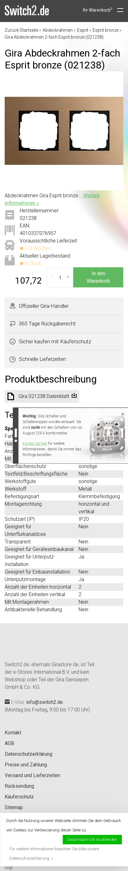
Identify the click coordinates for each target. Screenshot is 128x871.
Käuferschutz (19, 797)
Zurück (12, 30)
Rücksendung (19, 786)
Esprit (82, 30)
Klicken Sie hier (35, 443)
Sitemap (14, 807)
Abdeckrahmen (58, 30)
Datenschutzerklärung (28, 754)
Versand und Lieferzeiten (32, 775)
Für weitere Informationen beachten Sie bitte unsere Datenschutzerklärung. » (54, 854)
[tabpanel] (64, 130)
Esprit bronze (106, 30)
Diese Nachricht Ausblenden (92, 839)
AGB (9, 743)
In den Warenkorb (98, 277)
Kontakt (13, 733)
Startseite (29, 30)
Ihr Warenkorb (97, 10)
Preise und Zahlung (26, 765)
